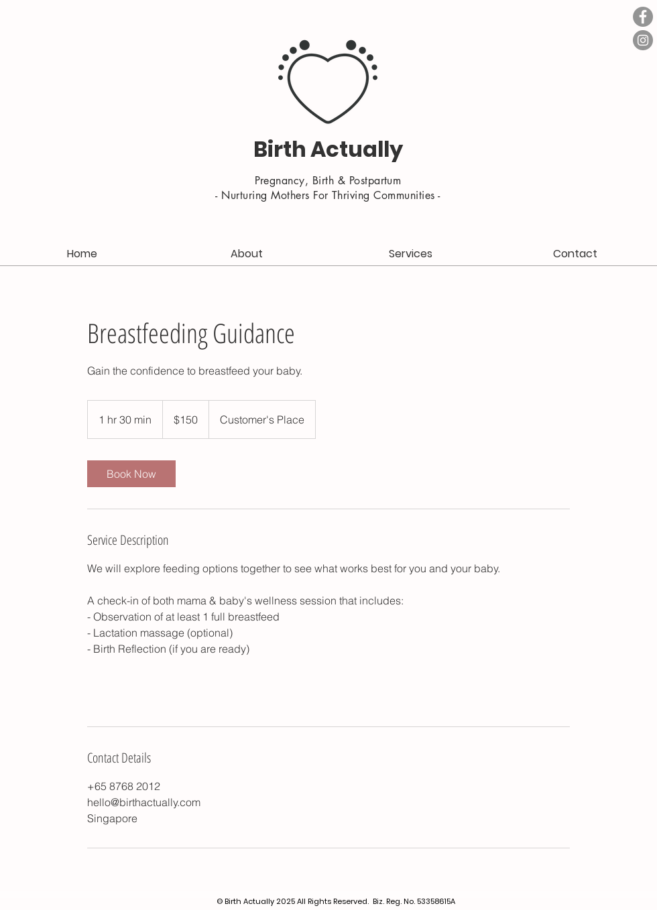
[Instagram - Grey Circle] (643, 40)
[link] (131, 473)
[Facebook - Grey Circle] (643, 17)
